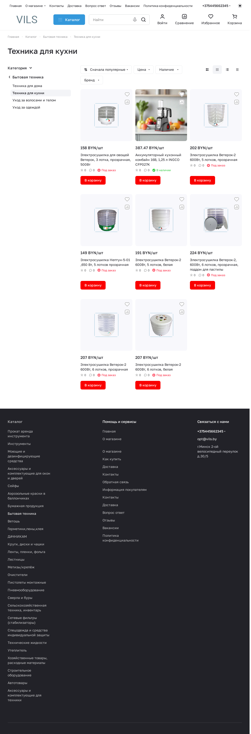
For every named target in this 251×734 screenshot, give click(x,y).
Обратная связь (116, 482)
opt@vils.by (207, 439)
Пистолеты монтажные (27, 582)
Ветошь (14, 521)
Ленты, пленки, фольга (26, 552)
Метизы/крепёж (21, 567)
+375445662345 (215, 6)
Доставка (110, 467)
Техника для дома (27, 86)
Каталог (15, 421)
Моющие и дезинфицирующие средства (24, 456)
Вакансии (111, 528)
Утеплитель (17, 650)
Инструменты (19, 444)
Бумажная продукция (26, 506)
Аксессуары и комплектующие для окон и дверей (29, 473)
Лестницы (16, 559)
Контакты (111, 474)
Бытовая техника (28, 77)
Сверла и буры (20, 598)
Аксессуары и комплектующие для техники (24, 695)
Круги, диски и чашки (26, 544)
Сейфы (13, 486)
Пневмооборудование (26, 590)
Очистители (18, 575)
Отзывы (109, 520)
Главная (109, 431)
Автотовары (17, 683)
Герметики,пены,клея (25, 529)
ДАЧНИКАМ (17, 536)
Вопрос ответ (114, 512)
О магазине (112, 439)
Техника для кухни (28, 93)
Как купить (112, 459)
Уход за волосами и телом (34, 100)
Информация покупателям (125, 490)
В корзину (93, 180)
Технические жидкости (27, 643)
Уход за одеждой (26, 107)
